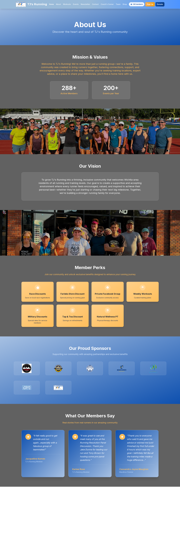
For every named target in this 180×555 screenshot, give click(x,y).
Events (76, 4)
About (58, 4)
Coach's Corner (107, 4)
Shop (125, 4)
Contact (95, 4)
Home (51, 4)
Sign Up (150, 4)
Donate (160, 4)
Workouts (67, 4)
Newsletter (85, 4)
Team (118, 4)
